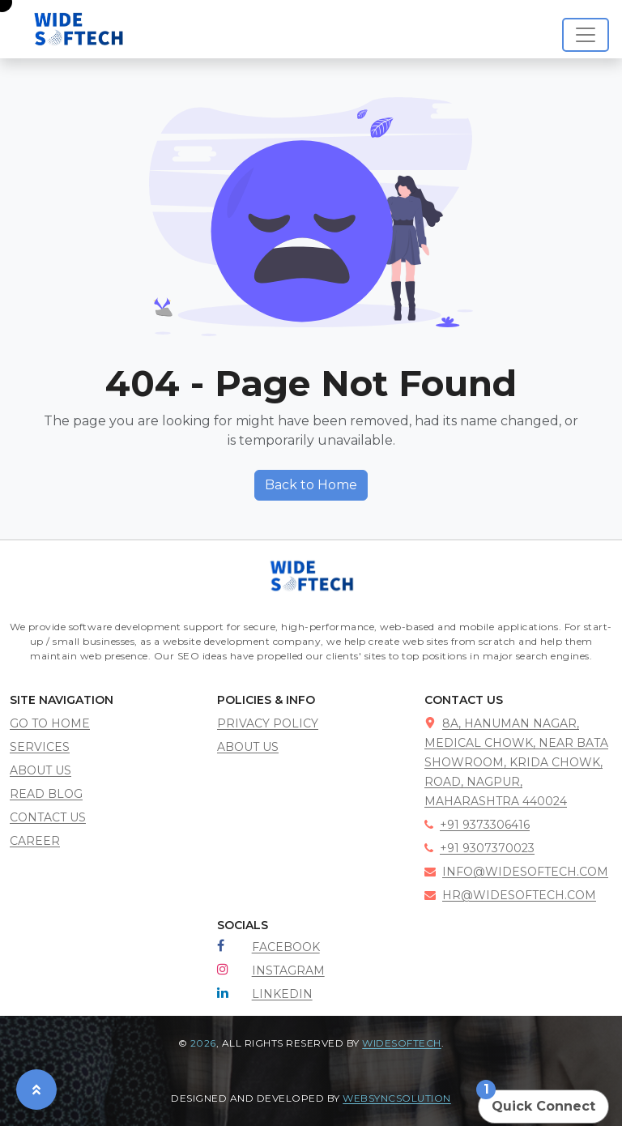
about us (40, 770)
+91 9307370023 (479, 848)
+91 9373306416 (477, 824)
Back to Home (311, 485)
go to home (50, 723)
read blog (46, 794)
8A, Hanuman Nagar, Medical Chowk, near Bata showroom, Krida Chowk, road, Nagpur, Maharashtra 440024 (516, 762)
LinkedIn (282, 994)
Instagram (288, 970)
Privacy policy (267, 723)
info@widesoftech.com (516, 871)
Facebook (286, 947)
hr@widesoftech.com (510, 895)
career (35, 841)
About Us (248, 747)
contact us (48, 817)
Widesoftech (401, 1043)
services (40, 747)
